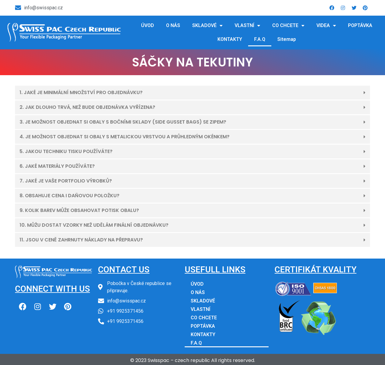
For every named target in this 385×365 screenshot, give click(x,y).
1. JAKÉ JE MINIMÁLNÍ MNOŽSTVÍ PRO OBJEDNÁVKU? (81, 92)
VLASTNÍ (247, 25)
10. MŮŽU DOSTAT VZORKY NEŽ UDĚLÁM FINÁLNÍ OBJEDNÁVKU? (94, 225)
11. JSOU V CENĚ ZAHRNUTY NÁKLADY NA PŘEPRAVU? (81, 239)
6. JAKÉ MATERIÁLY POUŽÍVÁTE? (57, 166)
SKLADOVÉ (207, 25)
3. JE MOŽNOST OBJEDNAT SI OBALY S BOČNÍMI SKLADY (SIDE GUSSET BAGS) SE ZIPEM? (123, 121)
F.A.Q (259, 39)
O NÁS (173, 25)
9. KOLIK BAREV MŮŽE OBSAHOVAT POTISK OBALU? (79, 210)
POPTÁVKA (360, 25)
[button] (192, 93)
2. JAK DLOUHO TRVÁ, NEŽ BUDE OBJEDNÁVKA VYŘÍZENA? (87, 107)
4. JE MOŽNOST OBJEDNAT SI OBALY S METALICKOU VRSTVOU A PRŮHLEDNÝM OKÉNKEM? (124, 136)
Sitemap (286, 39)
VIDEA (326, 25)
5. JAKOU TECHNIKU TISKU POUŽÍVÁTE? (66, 151)
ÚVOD (147, 25)
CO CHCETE (288, 25)
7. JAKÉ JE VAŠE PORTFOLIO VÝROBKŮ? (66, 180)
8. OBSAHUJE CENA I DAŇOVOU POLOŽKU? (69, 195)
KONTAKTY (229, 39)
